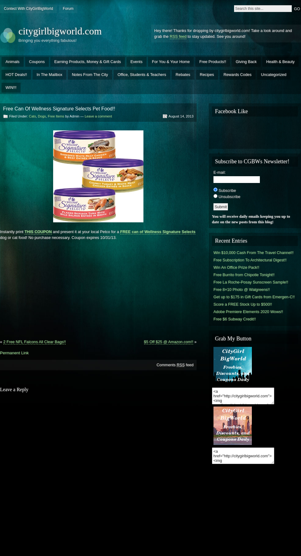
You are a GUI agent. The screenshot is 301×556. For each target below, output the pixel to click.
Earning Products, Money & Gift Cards (87, 61)
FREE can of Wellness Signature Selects (157, 231)
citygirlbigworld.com (60, 31)
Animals (13, 61)
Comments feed (175, 365)
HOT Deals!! (16, 74)
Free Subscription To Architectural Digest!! (250, 260)
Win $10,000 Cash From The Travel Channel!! (253, 252)
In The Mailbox (49, 74)
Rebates (183, 74)
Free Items (56, 116)
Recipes (207, 74)
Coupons (37, 61)
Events (137, 61)
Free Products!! (212, 61)
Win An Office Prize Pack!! (236, 267)
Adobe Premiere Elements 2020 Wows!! (248, 311)
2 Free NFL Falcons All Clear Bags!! (34, 342)
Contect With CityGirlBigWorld (28, 8)
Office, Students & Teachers (142, 74)
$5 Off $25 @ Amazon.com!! (169, 342)
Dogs (42, 116)
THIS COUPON (38, 231)
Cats (32, 116)
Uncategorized (274, 74)
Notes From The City (90, 74)
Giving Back (246, 61)
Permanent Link (14, 353)
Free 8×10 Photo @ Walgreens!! (241, 289)
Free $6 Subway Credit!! (234, 319)
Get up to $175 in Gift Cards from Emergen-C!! (254, 297)
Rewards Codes (238, 74)
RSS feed (178, 36)
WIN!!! (11, 87)
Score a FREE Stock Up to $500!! (242, 304)
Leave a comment (98, 116)
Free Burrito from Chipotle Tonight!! (244, 274)
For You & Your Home (171, 61)
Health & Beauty (280, 61)
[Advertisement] (98, 287)
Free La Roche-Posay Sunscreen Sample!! (250, 282)
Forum (68, 8)
